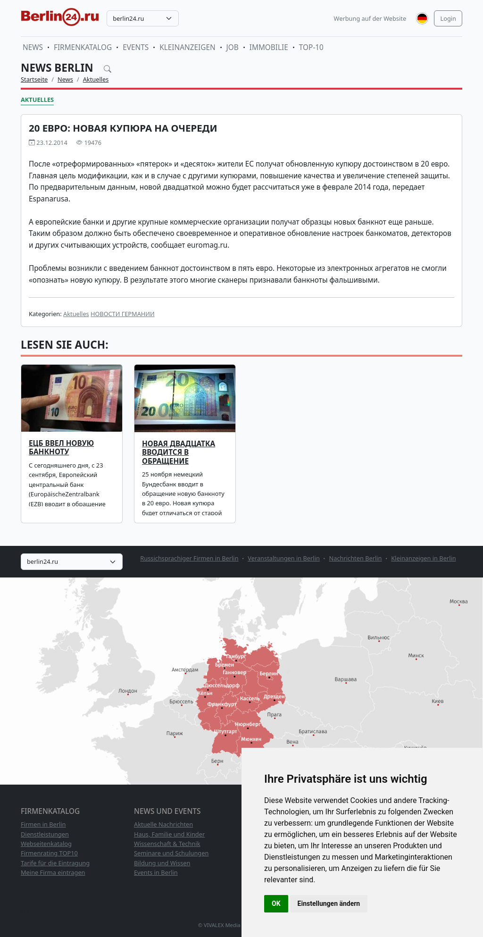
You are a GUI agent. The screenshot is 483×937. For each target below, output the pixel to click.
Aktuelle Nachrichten (163, 824)
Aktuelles (96, 79)
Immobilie (269, 47)
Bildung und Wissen (162, 863)
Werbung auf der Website (370, 18)
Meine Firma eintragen (53, 872)
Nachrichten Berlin (355, 558)
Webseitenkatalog (46, 843)
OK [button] (276, 903)
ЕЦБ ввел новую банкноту (61, 447)
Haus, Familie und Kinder (169, 834)
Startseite (34, 79)
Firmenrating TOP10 (49, 853)
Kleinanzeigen (187, 47)
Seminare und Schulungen (171, 853)
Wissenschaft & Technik (167, 843)
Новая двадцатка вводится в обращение (178, 452)
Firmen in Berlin (43, 824)
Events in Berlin (156, 872)
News (33, 47)
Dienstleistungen (45, 834)
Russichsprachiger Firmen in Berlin (189, 558)
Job (232, 47)
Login (448, 18)
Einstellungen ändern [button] (329, 903)
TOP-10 (311, 47)
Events (136, 47)
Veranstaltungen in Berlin (284, 558)
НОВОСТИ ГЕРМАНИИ (123, 314)
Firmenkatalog (83, 47)
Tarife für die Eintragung (55, 863)
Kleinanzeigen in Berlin (423, 558)
